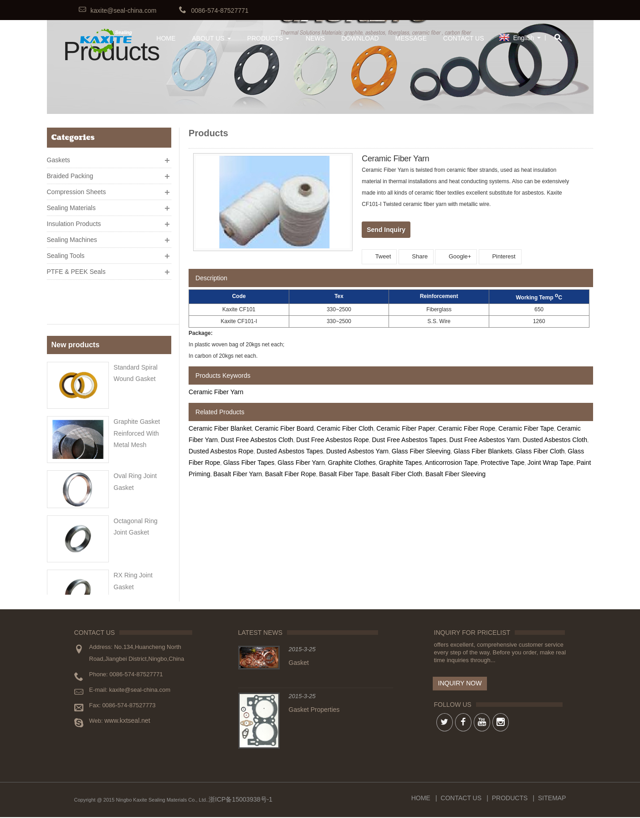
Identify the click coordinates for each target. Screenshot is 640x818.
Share (416, 256)
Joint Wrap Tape (550, 462)
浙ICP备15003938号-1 (240, 800)
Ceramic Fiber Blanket (220, 428)
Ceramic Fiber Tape (526, 428)
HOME (165, 38)
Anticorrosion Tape (451, 462)
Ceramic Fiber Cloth (345, 428)
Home (420, 799)
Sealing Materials (71, 204)
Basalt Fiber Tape (344, 474)
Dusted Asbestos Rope (221, 451)
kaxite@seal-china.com (124, 10)
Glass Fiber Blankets (483, 451)
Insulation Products (74, 220)
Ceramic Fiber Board (284, 428)
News (315, 38)
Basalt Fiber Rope (290, 474)
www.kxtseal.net (127, 721)
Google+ (456, 256)
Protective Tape (502, 462)
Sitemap (552, 799)
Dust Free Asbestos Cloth (257, 439)
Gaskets (58, 156)
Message (411, 38)
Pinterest (500, 256)
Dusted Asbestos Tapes (289, 451)
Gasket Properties (314, 710)
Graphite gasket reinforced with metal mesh (136, 389)
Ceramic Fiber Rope (466, 428)
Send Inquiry (386, 229)
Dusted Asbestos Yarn (357, 451)
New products (75, 304)
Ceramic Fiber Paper (405, 428)
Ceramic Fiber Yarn (216, 392)
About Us (211, 38)
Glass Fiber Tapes (249, 462)
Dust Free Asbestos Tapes (409, 439)
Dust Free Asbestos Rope (332, 439)
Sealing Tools (66, 252)
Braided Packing (70, 172)
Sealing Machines (72, 236)
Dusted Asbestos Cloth (554, 439)
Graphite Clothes (352, 462)
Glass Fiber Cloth (540, 451)
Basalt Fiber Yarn (237, 474)
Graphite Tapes (400, 462)
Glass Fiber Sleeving (421, 451)
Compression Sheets (76, 188)
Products (268, 38)
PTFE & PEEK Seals (76, 268)
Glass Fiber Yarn (301, 462)
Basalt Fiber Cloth (397, 474)
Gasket (299, 663)
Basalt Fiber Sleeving (455, 474)
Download (360, 38)
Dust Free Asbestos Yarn (484, 439)
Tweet (379, 256)
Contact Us (463, 38)
